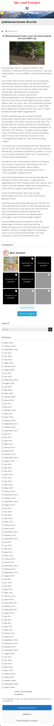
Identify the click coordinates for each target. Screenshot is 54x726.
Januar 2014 (9, 528)
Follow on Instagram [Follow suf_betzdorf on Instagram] (27, 314)
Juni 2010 (8, 660)
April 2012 (8, 589)
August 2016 (9, 461)
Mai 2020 (8, 390)
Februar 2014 (9, 525)
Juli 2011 (7, 616)
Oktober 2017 (10, 427)
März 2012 (8, 593)
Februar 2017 (9, 447)
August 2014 (9, 505)
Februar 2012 (9, 596)
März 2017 (8, 444)
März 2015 (8, 488)
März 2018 (8, 417)
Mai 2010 (8, 664)
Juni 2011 (8, 620)
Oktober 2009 (10, 680)
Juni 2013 (8, 545)
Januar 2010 (9, 677)
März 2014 (8, 522)
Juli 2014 (7, 508)
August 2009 (9, 687)
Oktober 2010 (10, 647)
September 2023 (11, 349)
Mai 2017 (8, 437)
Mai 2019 (8, 407)
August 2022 (9, 370)
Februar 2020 (9, 397)
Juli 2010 (7, 657)
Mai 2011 (8, 623)
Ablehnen (27, 714)
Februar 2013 (9, 559)
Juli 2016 (7, 464)
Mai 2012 (8, 586)
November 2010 (11, 643)
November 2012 (11, 566)
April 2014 (8, 518)
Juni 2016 (8, 468)
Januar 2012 (9, 599)
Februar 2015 (9, 491)
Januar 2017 (9, 451)
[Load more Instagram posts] (27, 307)
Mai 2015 (8, 481)
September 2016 (11, 457)
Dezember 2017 (10, 424)
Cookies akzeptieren (27, 708)
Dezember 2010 (10, 640)
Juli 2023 (7, 353)
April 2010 (8, 667)
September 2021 (11, 380)
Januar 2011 (9, 636)
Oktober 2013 (10, 535)
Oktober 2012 (10, 569)
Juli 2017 (7, 434)
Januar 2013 (9, 562)
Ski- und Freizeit (27, 2)
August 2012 (9, 576)
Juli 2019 (7, 403)
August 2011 (9, 613)
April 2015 (8, 484)
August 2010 (9, 653)
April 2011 (8, 626)
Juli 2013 (7, 542)
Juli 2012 (7, 579)
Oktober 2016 (10, 454)
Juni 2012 (8, 582)
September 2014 (11, 501)
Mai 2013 (8, 549)
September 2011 (11, 609)
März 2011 (8, 630)
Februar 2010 (9, 674)
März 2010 (8, 670)
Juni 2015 (8, 478)
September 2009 (11, 684)
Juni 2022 (8, 376)
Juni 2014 (8, 512)
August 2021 (9, 383)
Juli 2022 (7, 373)
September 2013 (11, 539)
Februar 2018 (9, 420)
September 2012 (11, 572)
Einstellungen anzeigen (27, 720)
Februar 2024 (9, 346)
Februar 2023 (9, 366)
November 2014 (11, 495)
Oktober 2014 (10, 498)
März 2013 (8, 555)
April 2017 (8, 441)
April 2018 (8, 414)
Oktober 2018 (10, 410)
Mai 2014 (8, 515)
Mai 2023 (8, 360)
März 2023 (8, 363)
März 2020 (8, 393)
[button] (11, 264)
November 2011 (11, 603)
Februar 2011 (9, 633)
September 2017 (11, 430)
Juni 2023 (8, 356)
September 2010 (11, 650)
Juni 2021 (8, 387)
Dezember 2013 (10, 532)
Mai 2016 (8, 471)
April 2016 (8, 474)
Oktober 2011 (10, 606)
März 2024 (8, 343)
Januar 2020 (9, 400)
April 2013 (8, 552)
